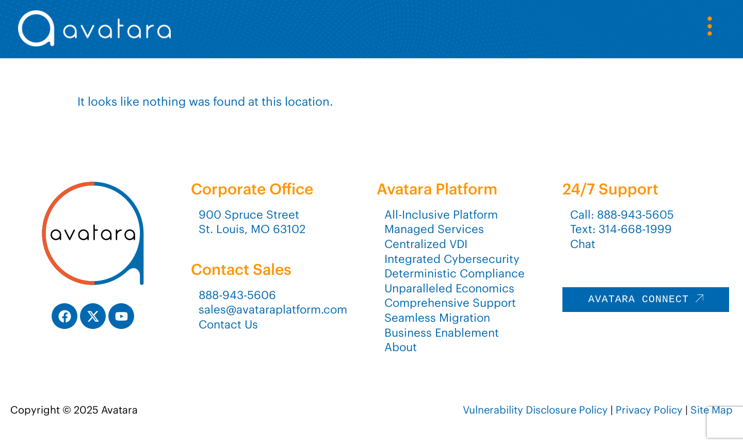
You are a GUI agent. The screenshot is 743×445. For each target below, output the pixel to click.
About (400, 347)
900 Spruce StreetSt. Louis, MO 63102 (252, 222)
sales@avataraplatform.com (273, 309)
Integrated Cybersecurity (452, 259)
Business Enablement (441, 332)
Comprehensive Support (450, 302)
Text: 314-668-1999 (621, 229)
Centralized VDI (425, 244)
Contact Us (228, 324)
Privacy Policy (649, 409)
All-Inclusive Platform (441, 214)
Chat (582, 244)
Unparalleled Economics (449, 288)
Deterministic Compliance (454, 273)
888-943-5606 (237, 295)
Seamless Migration (437, 317)
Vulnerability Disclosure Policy (535, 409)
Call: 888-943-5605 (622, 214)
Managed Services (434, 229)
